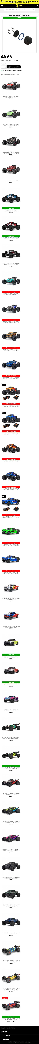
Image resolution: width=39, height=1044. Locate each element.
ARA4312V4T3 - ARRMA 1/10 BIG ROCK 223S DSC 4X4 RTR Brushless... (11, 933)
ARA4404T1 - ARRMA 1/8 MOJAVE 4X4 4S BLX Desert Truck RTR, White (11, 599)
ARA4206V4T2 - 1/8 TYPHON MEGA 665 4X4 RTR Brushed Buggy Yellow (11, 989)
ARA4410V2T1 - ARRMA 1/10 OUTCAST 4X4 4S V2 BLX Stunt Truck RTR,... (11, 350)
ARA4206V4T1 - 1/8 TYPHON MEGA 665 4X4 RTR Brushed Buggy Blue (11, 961)
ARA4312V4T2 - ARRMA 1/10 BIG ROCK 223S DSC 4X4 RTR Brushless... (11, 906)
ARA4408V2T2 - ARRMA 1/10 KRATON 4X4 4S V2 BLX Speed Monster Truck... (11, 322)
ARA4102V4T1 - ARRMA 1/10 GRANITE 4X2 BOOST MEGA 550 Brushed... (11, 461)
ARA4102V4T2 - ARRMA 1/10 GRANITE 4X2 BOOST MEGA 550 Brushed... (11, 489)
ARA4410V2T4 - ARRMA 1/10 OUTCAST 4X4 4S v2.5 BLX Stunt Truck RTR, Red (11, 181)
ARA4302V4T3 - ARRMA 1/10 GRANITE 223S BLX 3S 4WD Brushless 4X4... (11, 264)
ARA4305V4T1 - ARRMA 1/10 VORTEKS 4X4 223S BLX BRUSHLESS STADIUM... (11, 794)
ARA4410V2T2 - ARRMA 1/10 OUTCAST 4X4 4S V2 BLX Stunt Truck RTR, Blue (11, 378)
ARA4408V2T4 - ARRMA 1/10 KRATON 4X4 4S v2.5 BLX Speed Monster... (11, 125)
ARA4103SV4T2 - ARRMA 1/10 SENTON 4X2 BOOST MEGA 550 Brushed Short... (11, 517)
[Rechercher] (19, 9)
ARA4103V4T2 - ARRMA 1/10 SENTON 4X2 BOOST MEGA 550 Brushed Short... (11, 573)
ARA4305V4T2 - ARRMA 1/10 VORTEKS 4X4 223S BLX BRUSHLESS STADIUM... (11, 822)
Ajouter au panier (13, 67)
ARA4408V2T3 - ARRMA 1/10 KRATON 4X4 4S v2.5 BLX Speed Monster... (11, 97)
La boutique (5, 1039)
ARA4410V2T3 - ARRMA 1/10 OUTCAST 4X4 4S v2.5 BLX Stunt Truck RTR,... (11, 153)
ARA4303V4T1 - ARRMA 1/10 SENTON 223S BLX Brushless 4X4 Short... (11, 657)
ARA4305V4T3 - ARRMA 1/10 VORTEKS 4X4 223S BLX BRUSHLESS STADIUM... (11, 850)
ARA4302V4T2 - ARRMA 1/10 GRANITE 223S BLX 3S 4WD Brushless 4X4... (11, 238)
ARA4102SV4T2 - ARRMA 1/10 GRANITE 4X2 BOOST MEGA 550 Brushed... (11, 433)
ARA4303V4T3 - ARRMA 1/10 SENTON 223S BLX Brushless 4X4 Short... (11, 710)
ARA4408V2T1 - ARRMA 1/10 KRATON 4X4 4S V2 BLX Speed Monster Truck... (11, 294)
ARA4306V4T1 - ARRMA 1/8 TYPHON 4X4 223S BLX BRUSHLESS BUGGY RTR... (11, 738)
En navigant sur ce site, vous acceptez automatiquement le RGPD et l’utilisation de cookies (20, 2)
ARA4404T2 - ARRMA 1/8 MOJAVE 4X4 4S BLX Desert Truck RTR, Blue (11, 627)
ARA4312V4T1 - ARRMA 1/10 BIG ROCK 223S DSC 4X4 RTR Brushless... (11, 878)
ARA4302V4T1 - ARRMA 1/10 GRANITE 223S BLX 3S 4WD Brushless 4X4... (11, 210)
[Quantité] (3, 66)
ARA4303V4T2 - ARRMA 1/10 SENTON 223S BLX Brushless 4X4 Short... (11, 684)
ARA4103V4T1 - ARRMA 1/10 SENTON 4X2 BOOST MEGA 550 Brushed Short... (11, 545)
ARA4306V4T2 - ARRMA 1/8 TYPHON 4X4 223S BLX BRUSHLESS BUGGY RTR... (11, 768)
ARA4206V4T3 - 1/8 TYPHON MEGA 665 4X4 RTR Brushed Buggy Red (11, 1019)
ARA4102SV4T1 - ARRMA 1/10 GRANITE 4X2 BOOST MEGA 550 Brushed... (11, 406)
